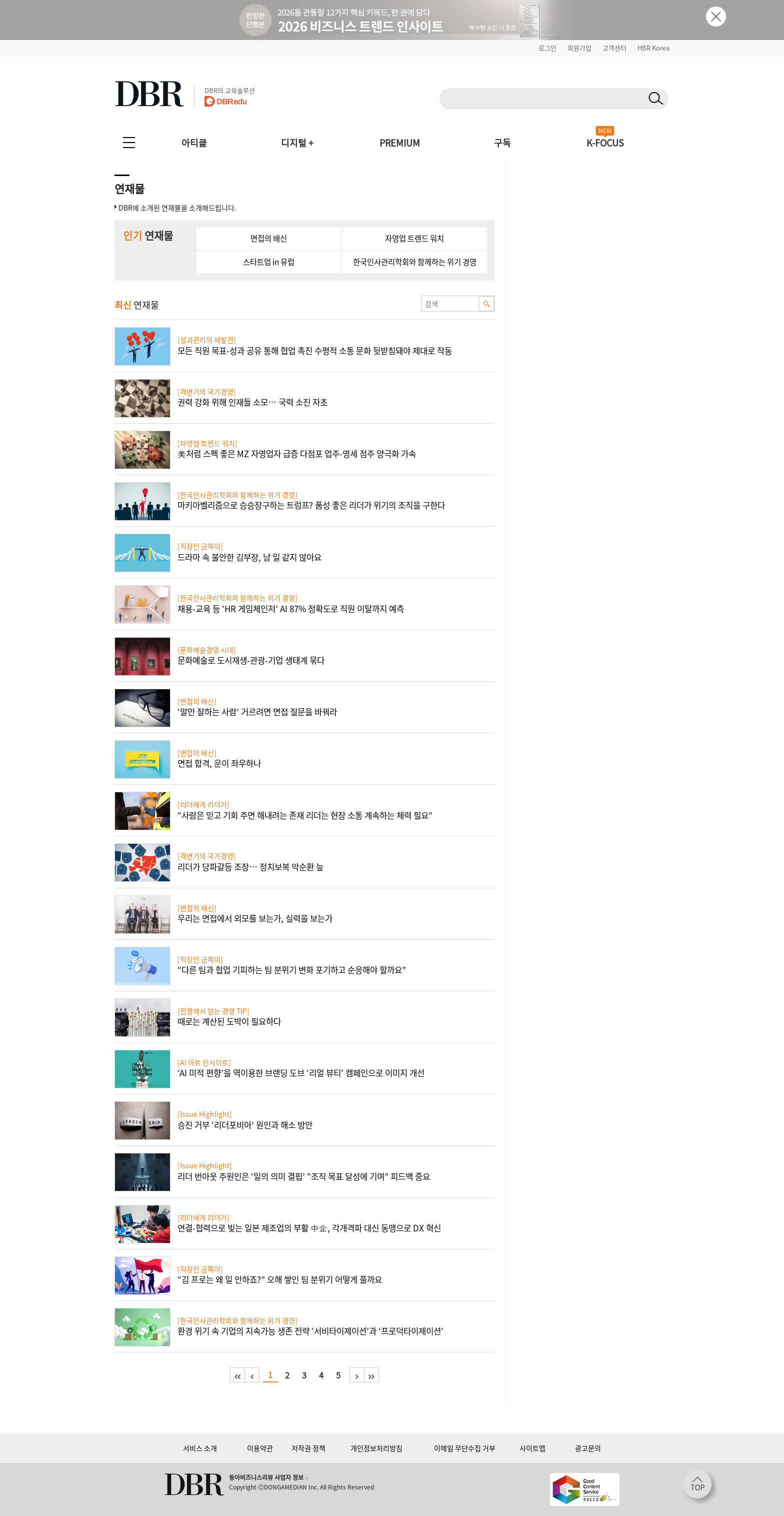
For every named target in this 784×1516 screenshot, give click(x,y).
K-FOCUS (605, 143)
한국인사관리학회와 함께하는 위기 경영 (414, 262)
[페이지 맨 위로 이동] (700, 1487)
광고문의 (588, 1448)
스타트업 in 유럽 (268, 262)
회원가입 (580, 48)
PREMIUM (400, 143)
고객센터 (614, 48)
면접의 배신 (268, 238)
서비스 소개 (200, 1448)
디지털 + (297, 143)
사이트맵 (533, 1448)
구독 (502, 143)
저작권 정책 (309, 1448)
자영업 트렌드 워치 (414, 238)
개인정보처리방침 (376, 1448)
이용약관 (260, 1448)
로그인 (547, 48)
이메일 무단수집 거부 (465, 1448)
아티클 (194, 143)
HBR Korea (654, 48)
